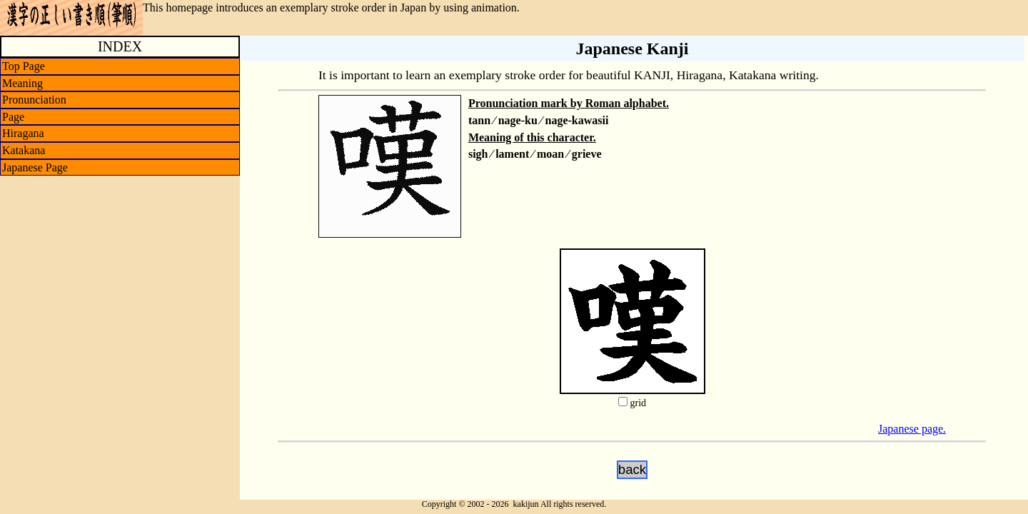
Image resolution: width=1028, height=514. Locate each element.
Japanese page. (912, 429)
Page (13, 117)
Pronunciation (34, 100)
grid (638, 403)
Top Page (23, 66)
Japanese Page (35, 167)
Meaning (22, 83)
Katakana (23, 150)
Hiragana (23, 133)
